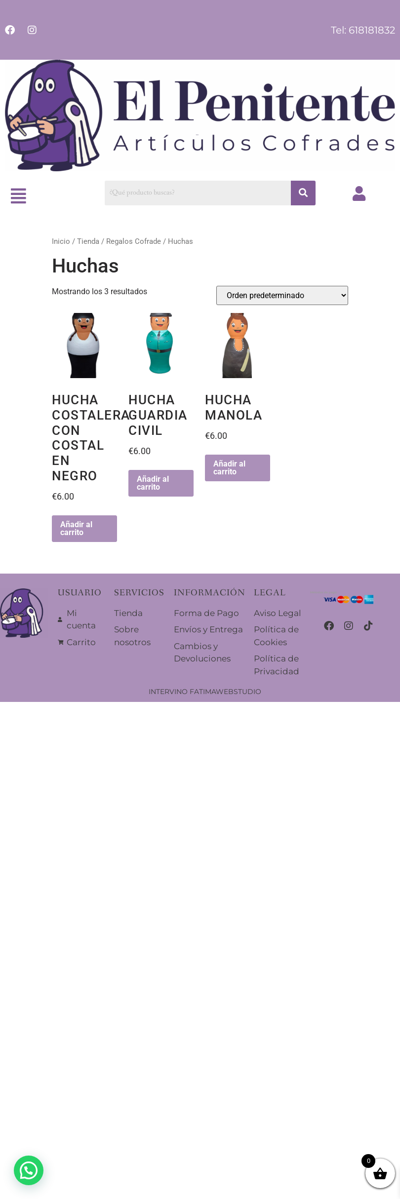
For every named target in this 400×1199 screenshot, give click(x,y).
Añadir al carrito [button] (76, 528)
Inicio (61, 241)
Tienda (88, 241)
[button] (19, 196)
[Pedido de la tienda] (282, 295)
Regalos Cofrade (133, 241)
